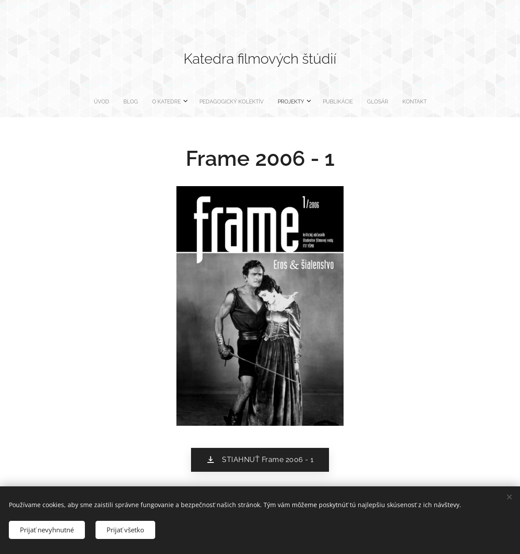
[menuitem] (209, 102)
